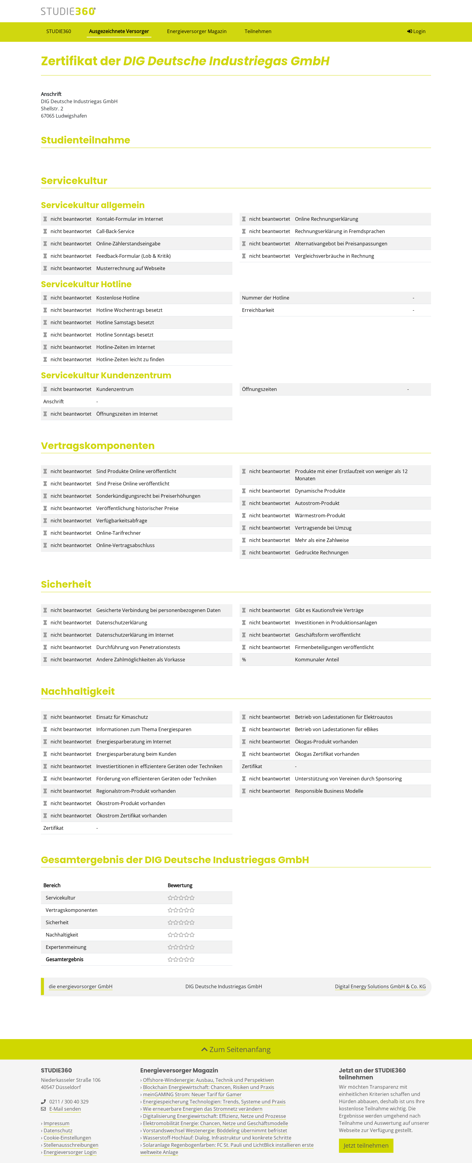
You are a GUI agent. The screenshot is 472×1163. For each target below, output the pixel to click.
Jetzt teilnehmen (366, 1145)
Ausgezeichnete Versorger (119, 31)
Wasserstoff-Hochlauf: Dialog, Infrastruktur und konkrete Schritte (217, 1137)
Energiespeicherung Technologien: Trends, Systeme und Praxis (214, 1101)
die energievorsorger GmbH (81, 986)
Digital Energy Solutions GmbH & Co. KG (380, 986)
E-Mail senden (65, 1109)
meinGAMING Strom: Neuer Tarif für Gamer (192, 1094)
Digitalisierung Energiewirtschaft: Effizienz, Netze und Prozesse (214, 1116)
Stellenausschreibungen (71, 1145)
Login (416, 31)
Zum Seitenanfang (236, 1049)
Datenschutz (58, 1130)
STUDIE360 (58, 31)
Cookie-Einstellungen (67, 1137)
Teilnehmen (258, 31)
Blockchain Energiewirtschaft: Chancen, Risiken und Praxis (208, 1087)
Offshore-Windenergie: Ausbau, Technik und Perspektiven (208, 1080)
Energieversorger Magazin (197, 31)
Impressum (57, 1123)
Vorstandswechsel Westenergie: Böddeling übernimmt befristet (215, 1130)
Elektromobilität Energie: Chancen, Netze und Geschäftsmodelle (215, 1123)
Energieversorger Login (70, 1152)
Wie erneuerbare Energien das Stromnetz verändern (202, 1109)
